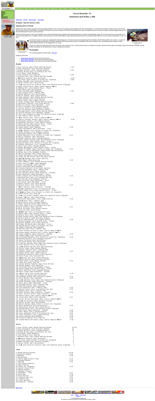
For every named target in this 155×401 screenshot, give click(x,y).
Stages (3, 11)
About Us (78, 396)
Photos (65, 8)
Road (40, 8)
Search (82, 8)
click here (54, 53)
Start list (3, 13)
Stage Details (32, 20)
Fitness (71, 8)
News (26, 8)
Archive (76, 395)
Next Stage (41, 20)
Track (60, 8)
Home (3, 10)
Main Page (19, 20)
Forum (87, 8)
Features (35, 8)
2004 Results (4, 18)
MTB (44, 8)
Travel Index (83, 395)
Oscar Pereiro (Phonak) (27, 58)
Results (25, 20)
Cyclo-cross (54, 8)
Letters (77, 8)
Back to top (19, 388)
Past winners (4, 16)
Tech (30, 8)
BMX (48, 8)
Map (2, 15)
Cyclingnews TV (19, 8)
